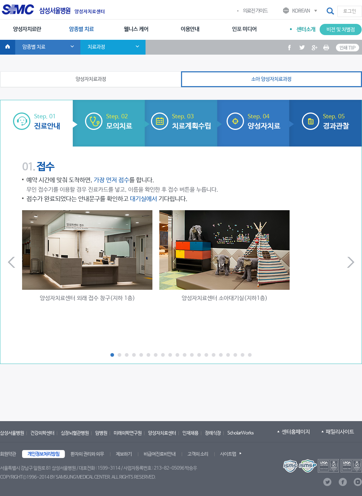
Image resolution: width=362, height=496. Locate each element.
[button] (330, 11)
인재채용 (190, 433)
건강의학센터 (42, 433)
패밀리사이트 (340, 432)
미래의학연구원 (128, 433)
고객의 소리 (198, 454)
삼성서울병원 (12, 433)
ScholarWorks (240, 433)
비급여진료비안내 (160, 454)
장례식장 (213, 433)
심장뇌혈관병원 (75, 433)
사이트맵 (228, 454)
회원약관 (8, 454)
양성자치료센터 (90, 12)
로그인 (349, 11)
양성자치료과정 (91, 79)
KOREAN (301, 11)
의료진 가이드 (255, 11)
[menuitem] (27, 30)
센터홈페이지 (296, 432)
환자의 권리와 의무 (87, 454)
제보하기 (124, 454)
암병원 (101, 433)
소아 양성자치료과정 (271, 79)
